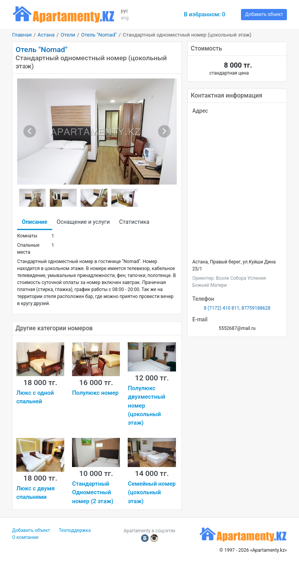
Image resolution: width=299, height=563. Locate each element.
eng (124, 18)
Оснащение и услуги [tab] (83, 222)
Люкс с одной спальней (35, 397)
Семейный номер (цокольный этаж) (152, 492)
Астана (46, 35)
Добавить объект (264, 14)
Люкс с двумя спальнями (35, 492)
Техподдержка (75, 530)
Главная (22, 35)
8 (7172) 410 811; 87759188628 (237, 308)
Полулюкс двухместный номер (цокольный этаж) (146, 405)
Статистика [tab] (134, 222)
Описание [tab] (34, 222)
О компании (25, 537)
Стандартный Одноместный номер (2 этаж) (92, 492)
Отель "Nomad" (99, 35)
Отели (68, 35)
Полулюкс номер (95, 392)
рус (124, 11)
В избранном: (204, 14)
